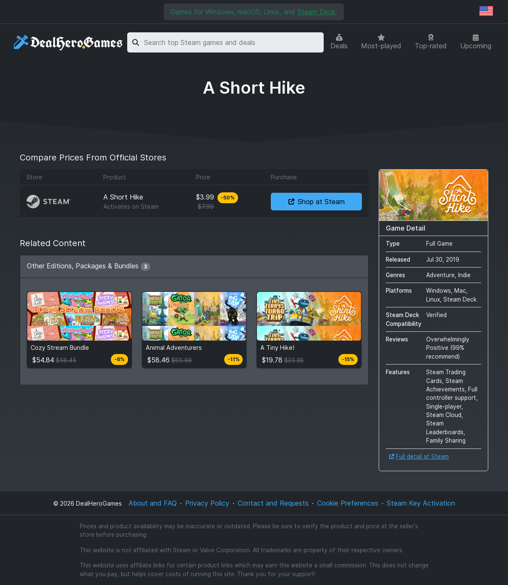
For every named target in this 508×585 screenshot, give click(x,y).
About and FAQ (152, 503)
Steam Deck (316, 12)
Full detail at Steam (419, 456)
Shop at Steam (316, 201)
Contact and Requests (273, 503)
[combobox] (232, 42)
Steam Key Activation (421, 503)
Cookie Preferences (347, 503)
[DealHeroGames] (68, 42)
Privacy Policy (207, 503)
